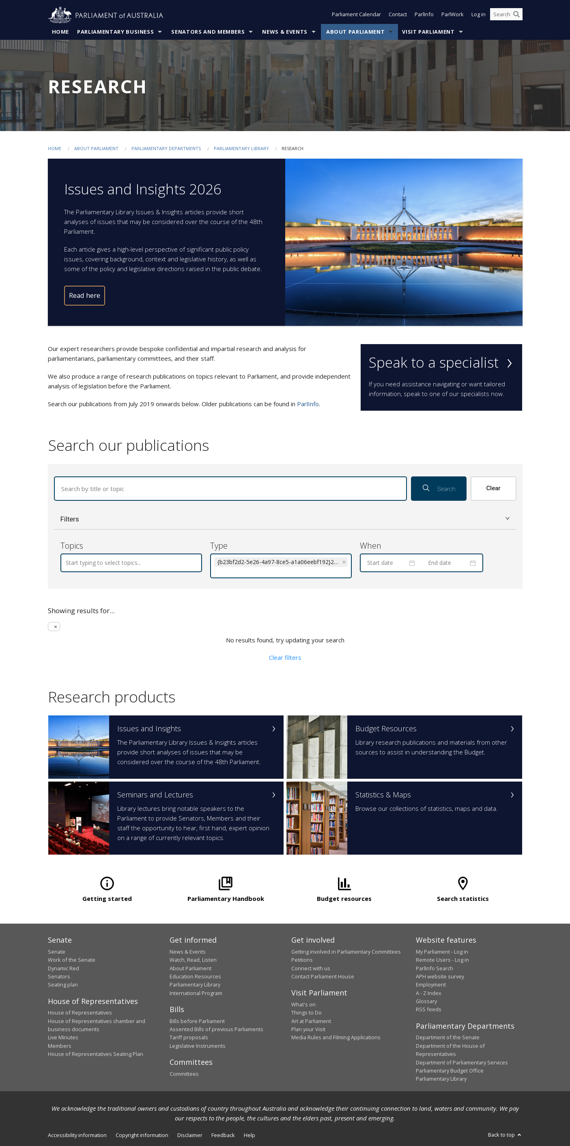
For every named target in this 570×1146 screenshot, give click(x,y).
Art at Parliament (311, 1021)
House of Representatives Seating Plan (95, 1054)
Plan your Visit (308, 1029)
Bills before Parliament (197, 1021)
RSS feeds (428, 1009)
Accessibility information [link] (77, 1135)
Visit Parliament (428, 32)
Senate (56, 951)
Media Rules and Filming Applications (336, 1037)
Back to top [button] (505, 1134)
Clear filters (285, 657)
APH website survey (440, 976)
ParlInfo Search (434, 968)
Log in (478, 15)
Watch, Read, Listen (193, 959)
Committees (184, 1073)
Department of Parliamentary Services (462, 1062)
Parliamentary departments (166, 149)
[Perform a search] (516, 15)
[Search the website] (506, 15)
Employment (431, 984)
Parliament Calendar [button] (356, 15)
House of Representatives (80, 1012)
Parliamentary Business (115, 32)
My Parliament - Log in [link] (442, 951)
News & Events (284, 32)
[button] (285, 519)
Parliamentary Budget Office (450, 1070)
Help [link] (249, 1135)
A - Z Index (428, 993)
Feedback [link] (223, 1135)
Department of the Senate (448, 1037)
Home (60, 32)
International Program (196, 993)
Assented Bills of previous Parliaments (216, 1029)
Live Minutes (63, 1037)
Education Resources (195, 976)
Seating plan (63, 984)
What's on (303, 1004)
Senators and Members (208, 32)
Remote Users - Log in (442, 959)
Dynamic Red (63, 968)
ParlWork (452, 15)
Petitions (302, 959)
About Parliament (355, 32)
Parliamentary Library (242, 149)
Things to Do (306, 1012)
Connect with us (310, 968)
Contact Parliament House (322, 976)
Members (59, 1045)
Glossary (426, 1001)
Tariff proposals (189, 1037)
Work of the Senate (71, 959)
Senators (59, 976)
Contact (398, 15)
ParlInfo (424, 15)
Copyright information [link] (142, 1135)
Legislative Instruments (198, 1045)
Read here (84, 295)
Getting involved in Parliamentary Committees (346, 951)
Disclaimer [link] (189, 1135)
